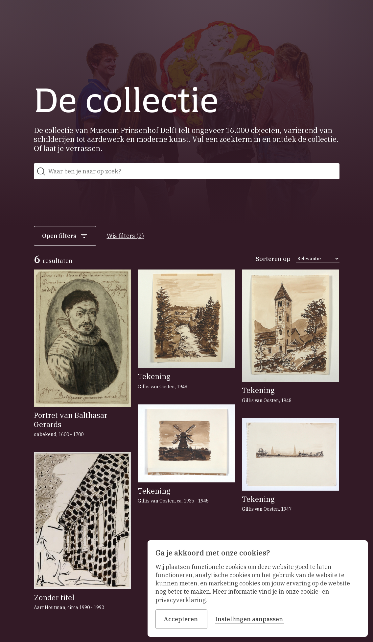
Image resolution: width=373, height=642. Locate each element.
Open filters (65, 236)
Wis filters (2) (125, 236)
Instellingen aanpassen (249, 619)
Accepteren (181, 619)
